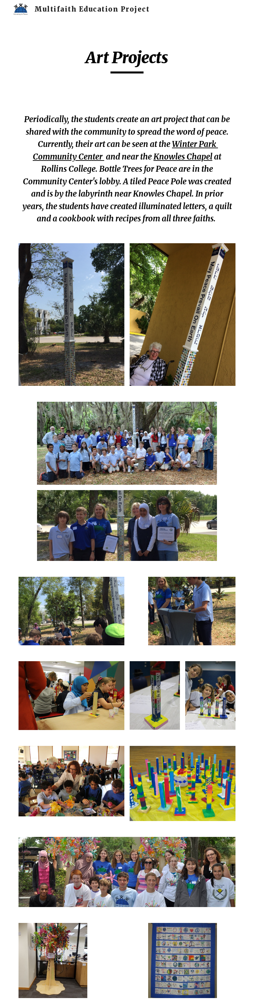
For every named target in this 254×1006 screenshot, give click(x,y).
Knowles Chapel (182, 157)
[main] (127, 60)
